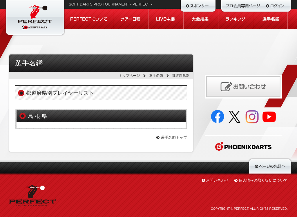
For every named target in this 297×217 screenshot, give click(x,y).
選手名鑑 (156, 76)
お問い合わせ (217, 180)
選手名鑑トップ (171, 137)
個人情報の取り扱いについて (263, 180)
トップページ (129, 76)
